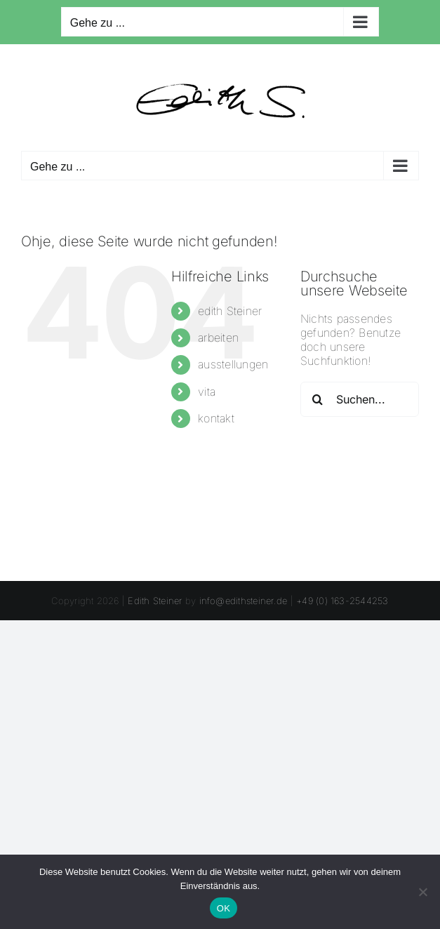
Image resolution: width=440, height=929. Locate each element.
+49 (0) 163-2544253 (342, 600)
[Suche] (317, 399)
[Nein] (422, 892)
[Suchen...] (359, 399)
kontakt (216, 418)
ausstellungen (233, 364)
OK (223, 908)
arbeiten (218, 337)
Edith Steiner (155, 600)
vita (206, 392)
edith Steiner (230, 311)
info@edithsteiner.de (243, 600)
